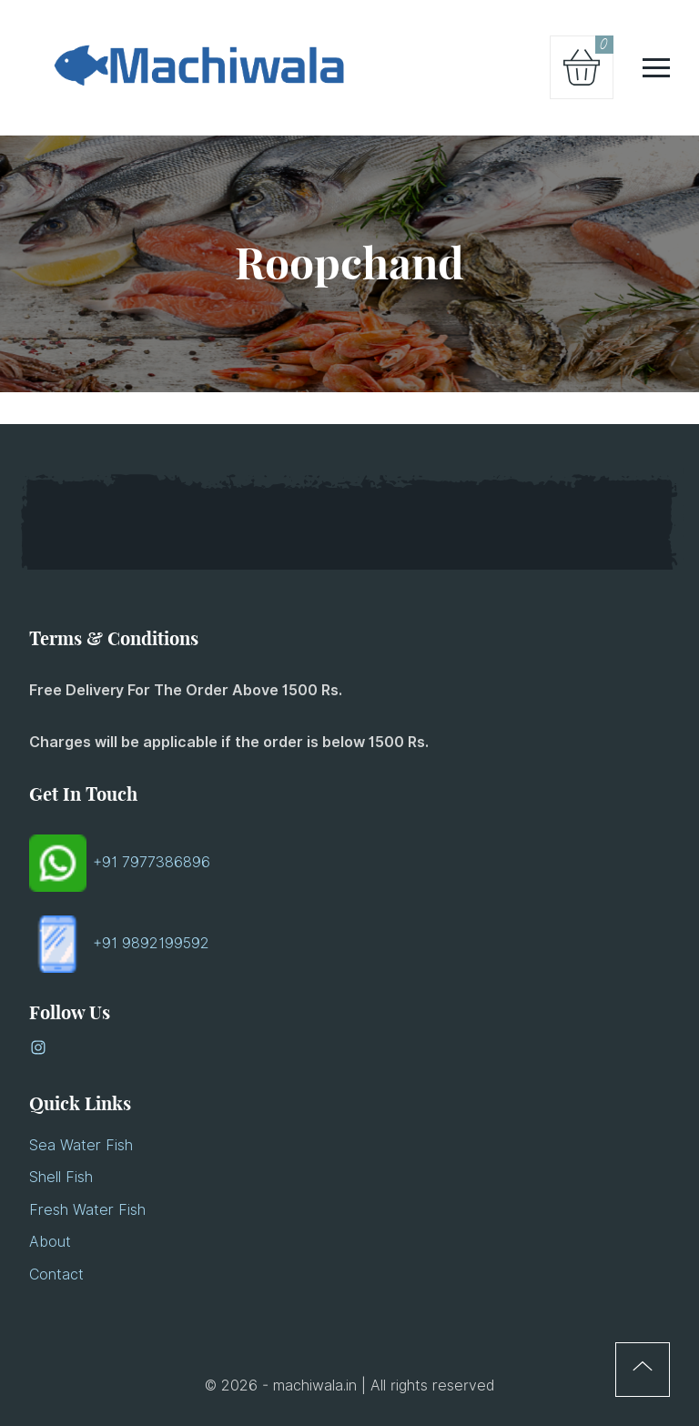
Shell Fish (61, 1177)
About (50, 1241)
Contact (56, 1274)
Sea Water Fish (81, 1145)
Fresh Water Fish (87, 1210)
